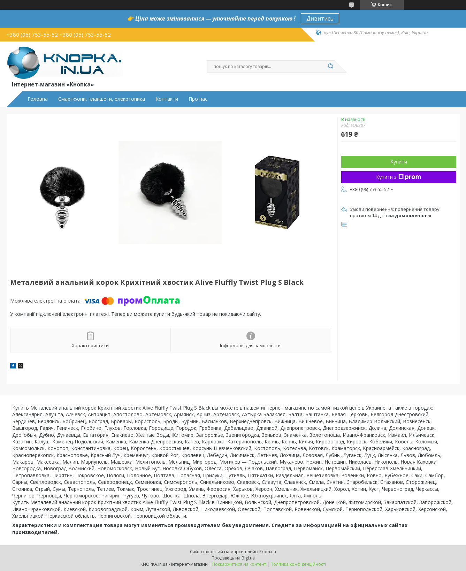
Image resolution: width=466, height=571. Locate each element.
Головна (38, 99)
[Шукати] (331, 66)
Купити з (398, 177)
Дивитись (320, 18)
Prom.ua (267, 552)
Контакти (166, 99)
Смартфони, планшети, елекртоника (101, 99)
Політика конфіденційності (298, 564)
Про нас (198, 99)
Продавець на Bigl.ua (233, 558)
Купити (398, 161)
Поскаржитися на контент (239, 564)
